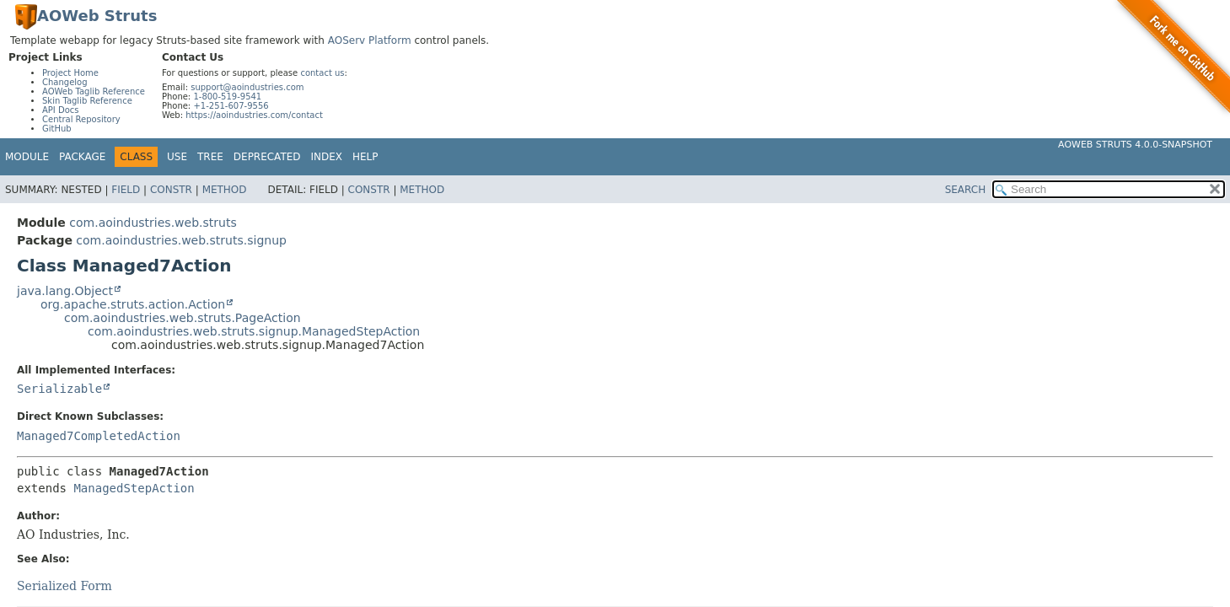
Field (125, 190)
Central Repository (81, 119)
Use (177, 157)
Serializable (59, 388)
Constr (171, 190)
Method (224, 190)
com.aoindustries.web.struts (152, 222)
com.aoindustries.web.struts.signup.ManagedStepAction (254, 331)
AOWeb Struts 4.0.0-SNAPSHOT (1135, 144)
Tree (210, 157)
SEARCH (965, 190)
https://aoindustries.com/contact (254, 115)
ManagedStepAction (133, 488)
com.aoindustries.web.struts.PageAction (182, 318)
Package (82, 157)
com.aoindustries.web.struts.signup (181, 240)
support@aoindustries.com (247, 87)
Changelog (65, 82)
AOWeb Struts (97, 15)
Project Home (70, 73)
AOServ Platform (369, 40)
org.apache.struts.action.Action (132, 304)
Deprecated (267, 157)
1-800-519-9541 (227, 96)
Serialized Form (64, 586)
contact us (322, 73)
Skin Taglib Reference (87, 100)
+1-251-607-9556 (230, 105)
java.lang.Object (65, 291)
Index (327, 157)
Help (365, 157)
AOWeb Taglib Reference (93, 91)
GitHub (57, 128)
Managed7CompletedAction (98, 436)
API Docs (60, 110)
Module (27, 157)
